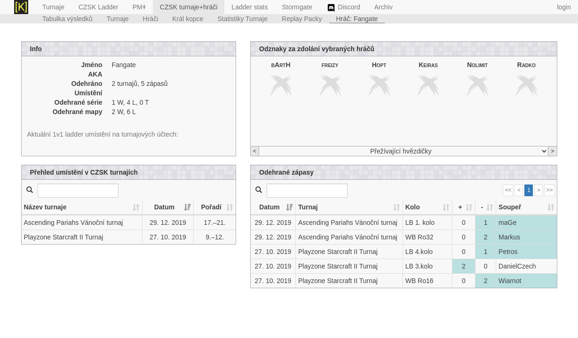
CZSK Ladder (99, 7)
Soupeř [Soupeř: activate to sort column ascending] (510, 207)
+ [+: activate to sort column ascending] (460, 207)
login (564, 7)
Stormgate (297, 7)
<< (508, 190)
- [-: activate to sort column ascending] (482, 207)
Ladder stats (249, 7)
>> (549, 190)
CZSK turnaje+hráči (189, 7)
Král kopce (187, 19)
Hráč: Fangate (357, 19)
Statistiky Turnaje (242, 19)
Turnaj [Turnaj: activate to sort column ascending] (308, 207)
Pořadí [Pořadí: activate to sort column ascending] (211, 207)
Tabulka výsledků (67, 19)
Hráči (150, 19)
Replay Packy (302, 19)
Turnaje (53, 7)
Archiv (383, 7)
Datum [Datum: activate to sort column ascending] (164, 207)
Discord (343, 8)
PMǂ (139, 7)
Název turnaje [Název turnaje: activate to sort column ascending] (45, 207)
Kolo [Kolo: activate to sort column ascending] (412, 207)
